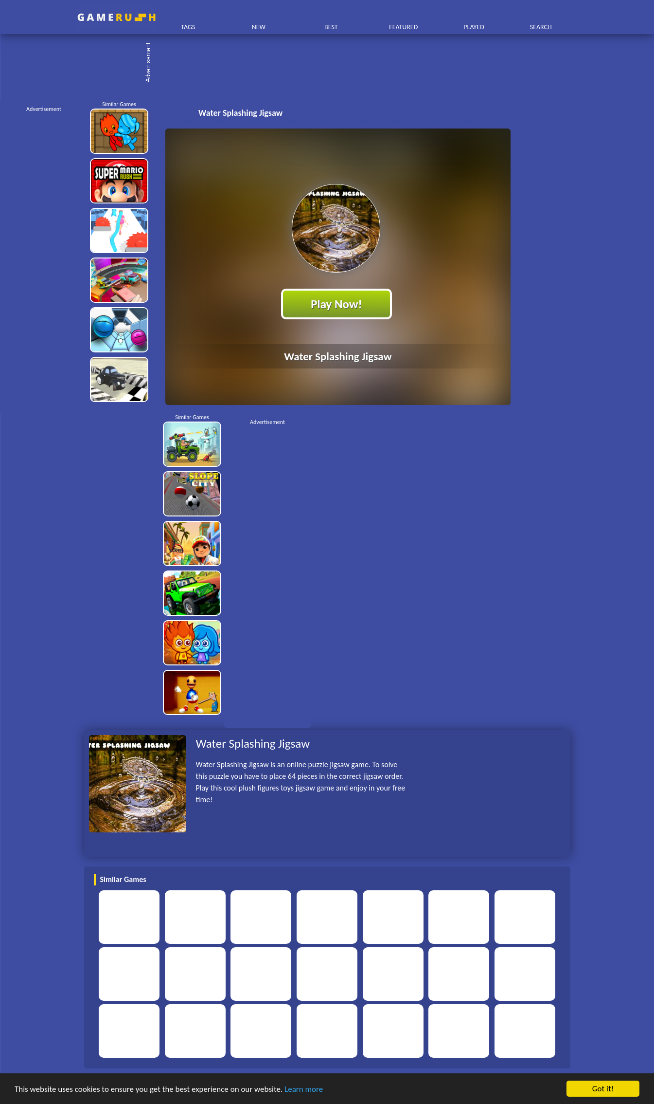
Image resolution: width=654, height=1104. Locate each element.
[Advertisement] (332, 63)
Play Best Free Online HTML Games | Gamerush (116, 17)
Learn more (303, 1089)
